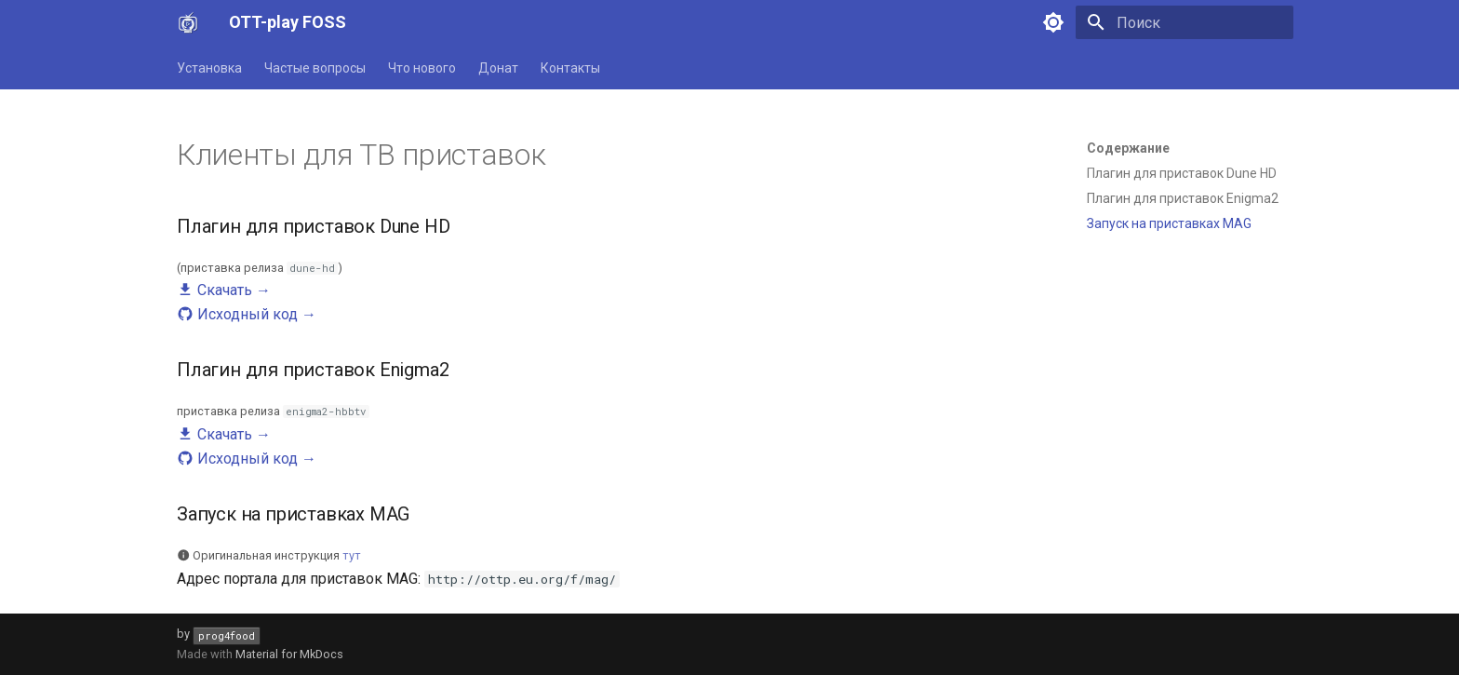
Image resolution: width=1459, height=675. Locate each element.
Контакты (570, 68)
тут (351, 555)
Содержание (1128, 148)
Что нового (422, 68)
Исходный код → (246, 314)
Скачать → (224, 290)
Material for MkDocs (289, 654)
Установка (209, 68)
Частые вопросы (315, 68)
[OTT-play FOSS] (188, 22)
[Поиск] (1184, 22)
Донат (498, 68)
